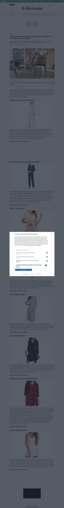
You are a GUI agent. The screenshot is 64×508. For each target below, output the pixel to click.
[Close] (52, 234)
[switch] (46, 253)
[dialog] (32, 254)
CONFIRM (23, 269)
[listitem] (32, 250)
